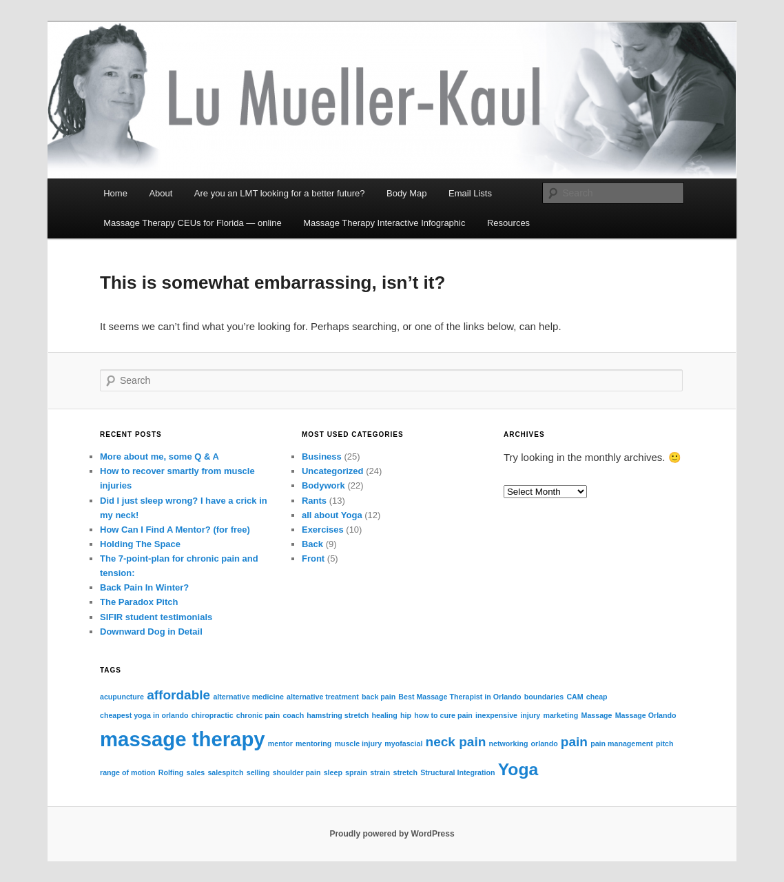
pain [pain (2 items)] (574, 742)
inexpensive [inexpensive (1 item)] (496, 715)
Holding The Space (140, 544)
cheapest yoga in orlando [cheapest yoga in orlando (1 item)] (144, 715)
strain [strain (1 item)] (380, 772)
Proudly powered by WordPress (391, 834)
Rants (314, 500)
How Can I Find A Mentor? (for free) (175, 529)
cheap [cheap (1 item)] (597, 697)
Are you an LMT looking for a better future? (279, 193)
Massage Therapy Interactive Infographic (384, 223)
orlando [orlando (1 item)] (544, 743)
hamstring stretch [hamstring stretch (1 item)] (338, 715)
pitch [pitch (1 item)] (664, 743)
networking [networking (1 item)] (508, 743)
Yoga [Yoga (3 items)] (518, 769)
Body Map (406, 193)
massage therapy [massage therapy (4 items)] (182, 739)
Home (115, 193)
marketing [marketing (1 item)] (560, 715)
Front (313, 558)
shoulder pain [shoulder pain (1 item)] (297, 772)
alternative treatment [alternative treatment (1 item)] (323, 697)
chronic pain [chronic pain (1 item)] (258, 715)
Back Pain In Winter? (144, 587)
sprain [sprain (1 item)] (356, 772)
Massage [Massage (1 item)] (596, 715)
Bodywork (323, 485)
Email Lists (470, 193)
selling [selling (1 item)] (258, 772)
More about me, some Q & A (159, 456)
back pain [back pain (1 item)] (378, 697)
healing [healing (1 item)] (385, 715)
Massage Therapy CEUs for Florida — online (192, 223)
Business (322, 456)
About (160, 193)
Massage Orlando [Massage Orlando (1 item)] (646, 715)
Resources (508, 223)
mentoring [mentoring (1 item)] (313, 743)
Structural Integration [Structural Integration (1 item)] (457, 772)
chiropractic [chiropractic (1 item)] (213, 715)
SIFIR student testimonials (156, 617)
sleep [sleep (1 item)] (333, 772)
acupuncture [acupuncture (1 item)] (122, 697)
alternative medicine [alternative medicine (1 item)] (248, 697)
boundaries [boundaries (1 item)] (544, 697)
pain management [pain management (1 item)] (621, 743)
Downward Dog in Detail (151, 631)
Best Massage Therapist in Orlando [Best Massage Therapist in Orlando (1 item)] (459, 697)
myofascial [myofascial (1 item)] (403, 743)
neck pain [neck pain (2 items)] (456, 742)
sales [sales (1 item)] (196, 772)
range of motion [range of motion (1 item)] (128, 772)
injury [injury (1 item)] (530, 715)
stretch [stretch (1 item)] (405, 772)
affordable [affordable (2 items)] (178, 695)
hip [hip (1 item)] (405, 715)
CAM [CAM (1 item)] (574, 697)
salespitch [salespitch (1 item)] (225, 772)
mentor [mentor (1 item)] (280, 743)
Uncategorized (333, 471)
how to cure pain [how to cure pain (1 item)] (443, 715)
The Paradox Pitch (139, 602)
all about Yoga (332, 515)
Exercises (323, 529)
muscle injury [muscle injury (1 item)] (358, 743)
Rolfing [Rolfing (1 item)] (171, 772)
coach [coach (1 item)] (293, 715)
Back (312, 544)
